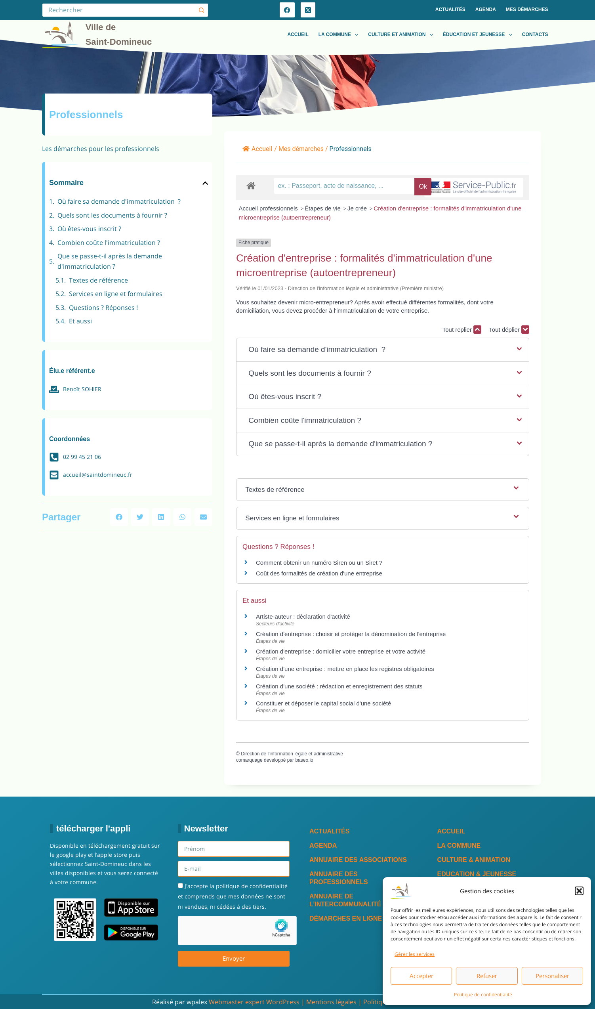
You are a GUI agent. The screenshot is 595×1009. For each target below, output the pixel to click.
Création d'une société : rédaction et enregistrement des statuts (339, 686)
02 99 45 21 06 (82, 457)
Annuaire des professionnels (338, 878)
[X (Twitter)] (308, 9)
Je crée (357, 208)
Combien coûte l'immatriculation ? (108, 242)
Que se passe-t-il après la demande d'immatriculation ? (109, 261)
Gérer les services (415, 954)
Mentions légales (331, 1002)
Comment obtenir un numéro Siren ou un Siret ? (319, 562)
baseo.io (304, 760)
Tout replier (461, 329)
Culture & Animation (474, 859)
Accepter (421, 976)
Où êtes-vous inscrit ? (89, 228)
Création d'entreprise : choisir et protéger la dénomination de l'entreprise (351, 634)
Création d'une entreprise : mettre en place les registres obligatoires (345, 668)
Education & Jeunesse (477, 874)
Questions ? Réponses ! (103, 307)
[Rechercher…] (118, 10)
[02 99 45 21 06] (54, 457)
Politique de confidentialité (483, 994)
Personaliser (552, 976)
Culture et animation (402, 35)
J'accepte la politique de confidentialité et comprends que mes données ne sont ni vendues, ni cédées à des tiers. (233, 896)
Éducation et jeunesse (479, 35)
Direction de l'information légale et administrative (292, 754)
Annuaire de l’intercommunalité (345, 900)
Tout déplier (509, 329)
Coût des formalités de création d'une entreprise (319, 573)
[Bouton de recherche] (201, 10)
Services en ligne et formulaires (115, 293)
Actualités (450, 9)
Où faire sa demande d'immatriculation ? (119, 201)
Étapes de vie (323, 208)
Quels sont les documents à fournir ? (112, 215)
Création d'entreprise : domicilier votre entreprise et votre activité (341, 651)
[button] (579, 891)
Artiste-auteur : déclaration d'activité (303, 616)
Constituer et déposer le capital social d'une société (323, 703)
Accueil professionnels (268, 208)
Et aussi (80, 321)
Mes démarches (527, 9)
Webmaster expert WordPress (254, 1002)
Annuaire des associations (358, 859)
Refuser (487, 976)
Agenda (485, 9)
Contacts (535, 34)
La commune (340, 35)
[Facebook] (287, 9)
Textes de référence (98, 280)
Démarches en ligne (345, 918)
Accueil (297, 34)
